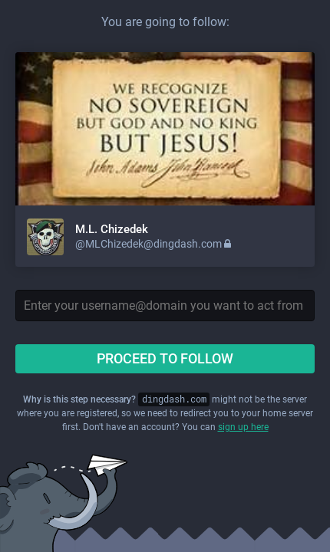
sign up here (243, 427)
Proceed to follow (165, 358)
